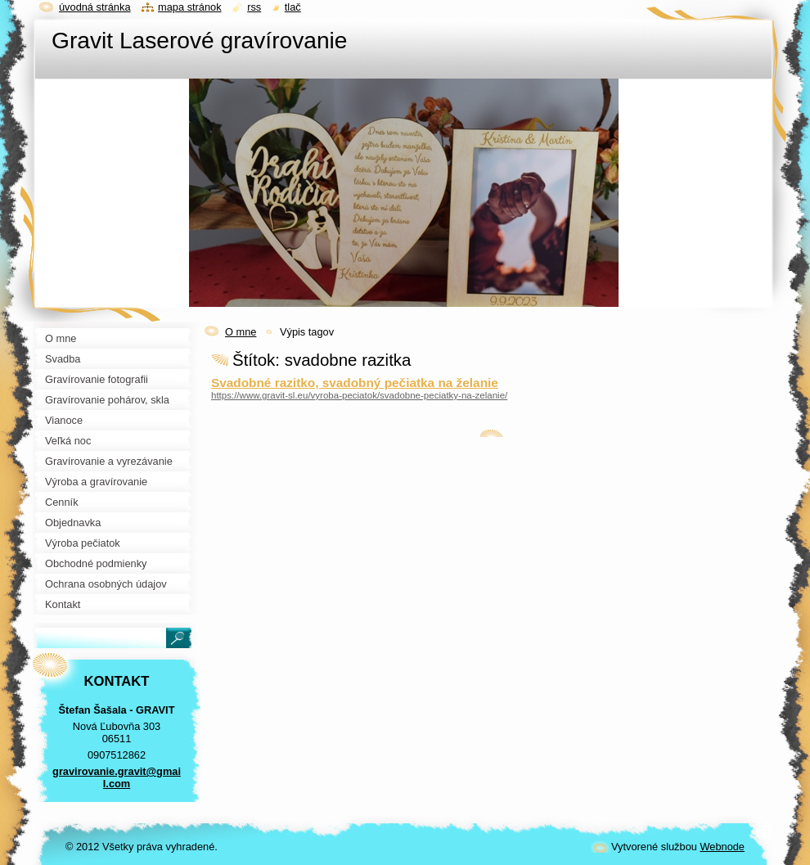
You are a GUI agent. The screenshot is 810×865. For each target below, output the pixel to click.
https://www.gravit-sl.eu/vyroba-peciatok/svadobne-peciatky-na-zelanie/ (359, 395)
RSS (254, 7)
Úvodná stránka (95, 7)
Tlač (293, 7)
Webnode (722, 846)
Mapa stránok (190, 7)
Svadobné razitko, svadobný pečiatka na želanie (354, 383)
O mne (240, 332)
